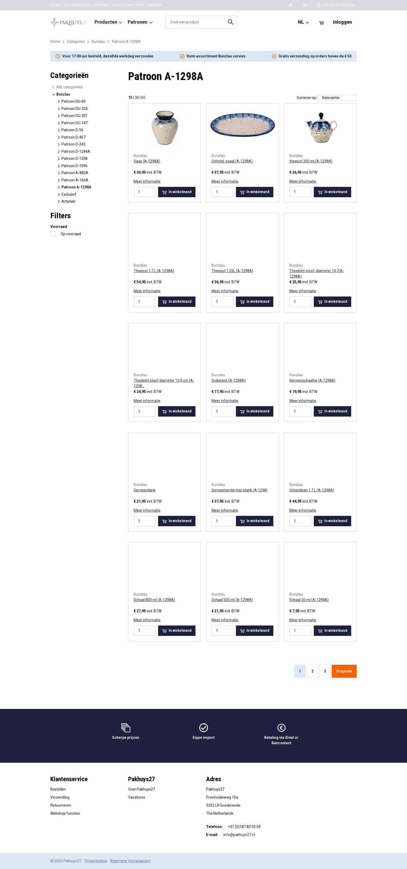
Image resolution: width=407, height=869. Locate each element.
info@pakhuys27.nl (239, 835)
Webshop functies (65, 813)
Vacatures (136, 797)
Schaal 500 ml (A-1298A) (232, 600)
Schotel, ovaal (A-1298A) (232, 161)
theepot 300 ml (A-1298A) (311, 161)
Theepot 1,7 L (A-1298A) (154, 271)
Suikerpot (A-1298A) (229, 380)
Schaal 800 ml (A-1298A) (154, 600)
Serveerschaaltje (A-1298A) (312, 380)
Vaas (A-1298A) (147, 161)
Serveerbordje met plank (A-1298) (240, 490)
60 (143, 97)
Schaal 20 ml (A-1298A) (309, 600)
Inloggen (342, 22)
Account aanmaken (128, 5)
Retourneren (60, 805)
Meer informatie (147, 181)
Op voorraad (71, 234)
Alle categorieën (67, 87)
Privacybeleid (96, 861)
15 (130, 97)
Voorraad (58, 227)
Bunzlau (101, 5)
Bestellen (58, 789)
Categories (76, 42)
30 (137, 97)
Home (55, 5)
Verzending (59, 797)
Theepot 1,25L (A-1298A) (232, 271)
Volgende (344, 671)
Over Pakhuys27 (77, 5)
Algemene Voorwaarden (130, 861)
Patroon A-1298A (126, 42)
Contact (155, 5)
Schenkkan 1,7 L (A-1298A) (311, 490)
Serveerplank (144, 490)
